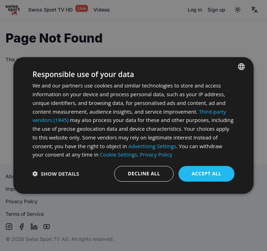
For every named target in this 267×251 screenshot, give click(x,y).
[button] (55, 174)
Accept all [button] (206, 173)
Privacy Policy (156, 154)
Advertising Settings (152, 146)
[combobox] (241, 66)
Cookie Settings (118, 154)
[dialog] (133, 125)
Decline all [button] (144, 173)
